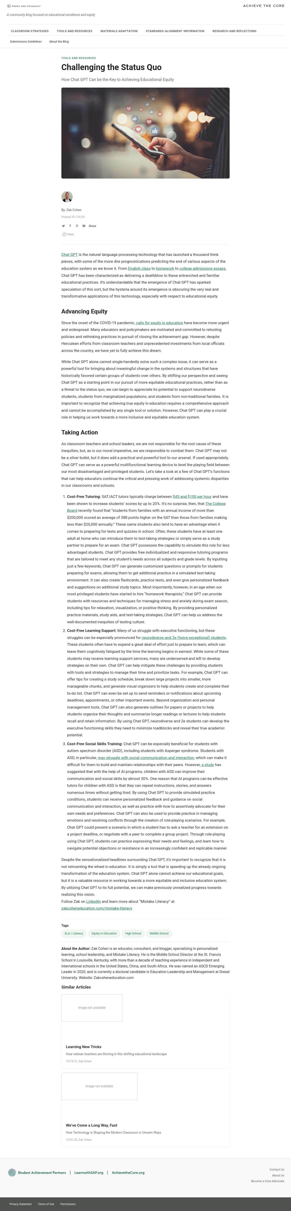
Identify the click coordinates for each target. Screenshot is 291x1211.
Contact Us (277, 1169)
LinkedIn (93, 901)
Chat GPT (69, 254)
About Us (278, 1175)
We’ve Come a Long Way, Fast (91, 1125)
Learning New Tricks (83, 1046)
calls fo (142, 322)
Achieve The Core (263, 6)
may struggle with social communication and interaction (146, 757)
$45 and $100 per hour (192, 496)
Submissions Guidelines (26, 41)
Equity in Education (104, 933)
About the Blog (59, 41)
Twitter (264, 1204)
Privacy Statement (21, 1204)
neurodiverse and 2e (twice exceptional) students (184, 637)
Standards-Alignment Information (175, 31)
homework (165, 268)
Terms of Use (46, 1204)
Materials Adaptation (119, 31)
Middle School (159, 933)
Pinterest (272, 1204)
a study (207, 764)
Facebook (280, 1204)
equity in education (166, 322)
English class (139, 268)
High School (133, 933)
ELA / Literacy (74, 933)
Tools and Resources (74, 31)
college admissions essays (202, 268)
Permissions (67, 1204)
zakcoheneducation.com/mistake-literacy (96, 908)
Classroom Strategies (30, 31)
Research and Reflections (235, 31)
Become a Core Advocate (267, 1181)
